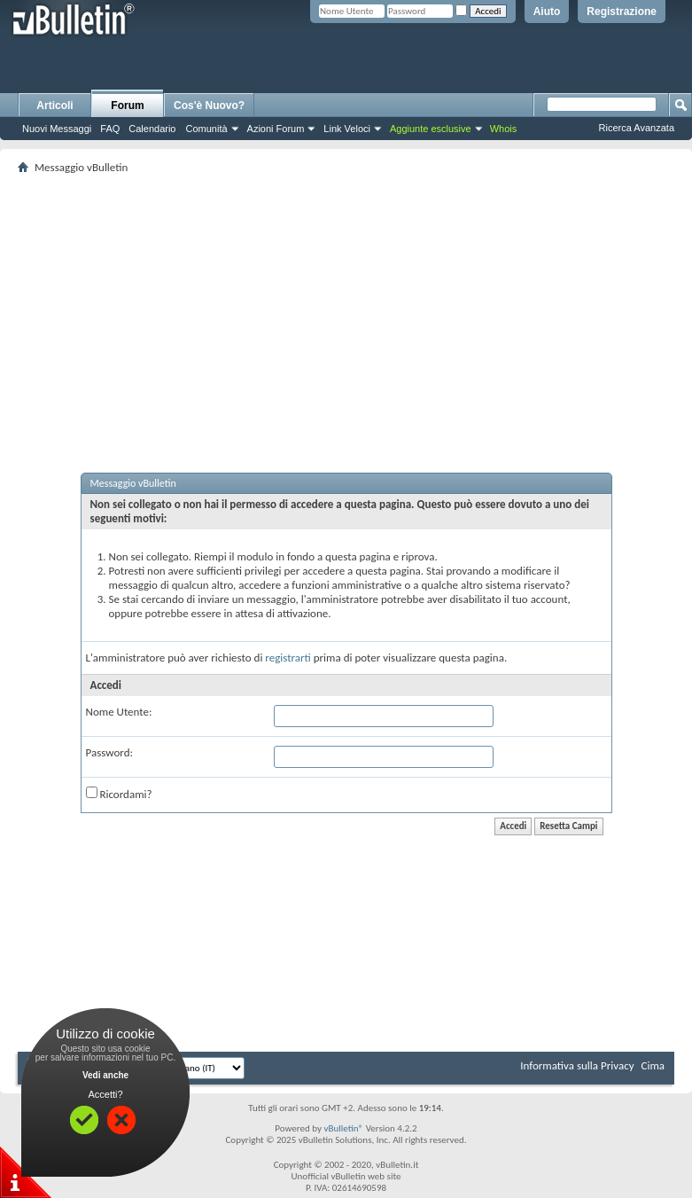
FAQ (110, 128)
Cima (653, 1065)
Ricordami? (119, 794)
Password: (109, 752)
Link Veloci (346, 128)
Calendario (151, 128)
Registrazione (622, 11)
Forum (127, 105)
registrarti (288, 657)
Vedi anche (105, 1075)
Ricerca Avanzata (636, 127)
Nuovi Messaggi (56, 128)
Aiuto (547, 11)
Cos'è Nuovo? (209, 105)
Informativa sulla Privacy (577, 1065)
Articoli (54, 105)
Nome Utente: (119, 711)
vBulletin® (343, 1128)
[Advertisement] (355, 302)
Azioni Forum (276, 128)
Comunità (206, 128)
